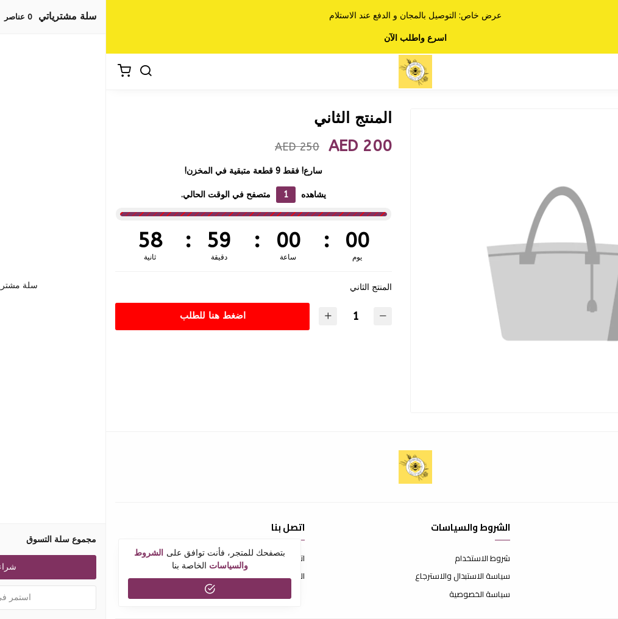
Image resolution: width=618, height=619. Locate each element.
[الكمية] (249, 316)
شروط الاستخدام (376, 559)
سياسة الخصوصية (373, 595)
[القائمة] (600, 72)
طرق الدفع (590, 576)
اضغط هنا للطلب (107, 315)
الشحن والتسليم (582, 595)
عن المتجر (593, 559)
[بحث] (39, 72)
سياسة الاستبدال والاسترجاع (356, 576)
